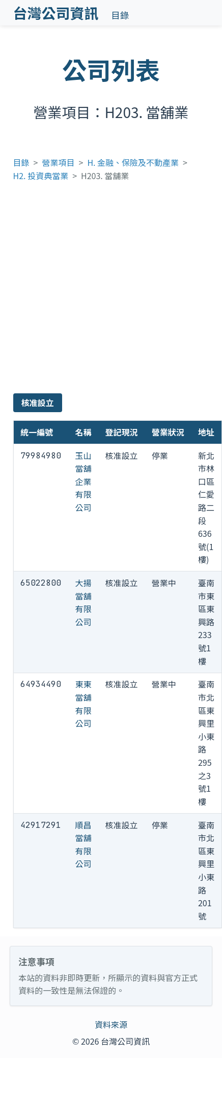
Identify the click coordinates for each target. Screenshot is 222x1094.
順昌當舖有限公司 (83, 844)
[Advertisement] (96, 291)
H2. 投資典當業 (41, 175)
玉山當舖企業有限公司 (83, 481)
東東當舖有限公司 (83, 703)
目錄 (120, 15)
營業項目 (58, 162)
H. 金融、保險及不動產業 (133, 162)
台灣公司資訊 (56, 13)
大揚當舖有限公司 (83, 602)
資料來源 (111, 1024)
